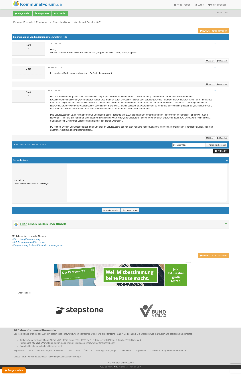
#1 (215, 44)
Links (70, 350)
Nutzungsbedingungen (106, 350)
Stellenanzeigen (217, 5)
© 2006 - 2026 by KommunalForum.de (168, 350)
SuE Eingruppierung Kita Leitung (29, 242)
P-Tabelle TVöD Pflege (103, 340)
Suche (199, 5)
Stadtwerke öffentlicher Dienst (100, 343)
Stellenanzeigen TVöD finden (50, 350)
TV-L (77, 340)
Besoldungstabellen (37, 346)
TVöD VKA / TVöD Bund (62, 340)
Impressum (141, 350)
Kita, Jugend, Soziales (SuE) (87, 22)
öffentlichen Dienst (88, 334)
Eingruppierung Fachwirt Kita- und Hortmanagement (38, 245)
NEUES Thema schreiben (213, 31)
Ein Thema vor (38, 144)
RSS (31, 350)
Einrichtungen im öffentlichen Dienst (53, 22)
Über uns (87, 350)
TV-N (89, 340)
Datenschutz (126, 350)
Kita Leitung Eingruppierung (26, 239)
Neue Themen (182, 5)
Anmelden (60, 13)
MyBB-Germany (106, 367)
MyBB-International (120, 367)
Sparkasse (80, 343)
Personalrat (25, 343)
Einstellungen (74, 356)
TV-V (83, 340)
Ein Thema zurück (23, 144)
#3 (215, 91)
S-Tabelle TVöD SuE (125, 340)
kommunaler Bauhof (63, 343)
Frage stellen (22, 13)
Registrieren (42, 13)
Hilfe (78, 350)
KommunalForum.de (23, 22)
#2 (215, 67)
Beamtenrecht (55, 346)
